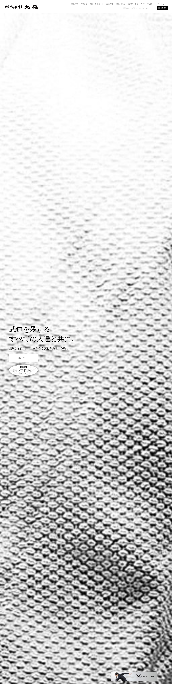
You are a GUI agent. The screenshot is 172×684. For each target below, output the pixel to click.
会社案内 (109, 4)
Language (161, 4)
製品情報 (74, 4)
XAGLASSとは (146, 4)
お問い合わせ (120, 4)
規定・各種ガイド (96, 4)
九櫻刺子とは (133, 4)
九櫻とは (84, 4)
